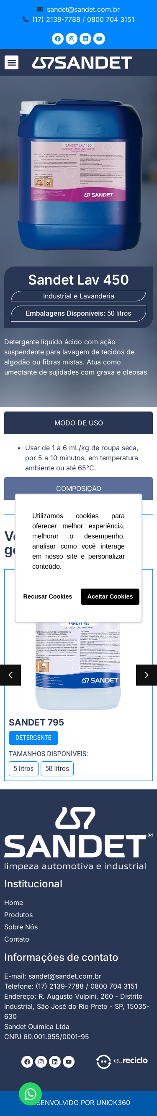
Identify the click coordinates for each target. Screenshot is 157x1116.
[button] (11, 62)
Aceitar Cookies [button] (110, 597)
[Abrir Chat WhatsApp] (30, 1093)
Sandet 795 (36, 722)
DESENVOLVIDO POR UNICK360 (78, 1102)
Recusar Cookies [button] (47, 597)
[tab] (78, 423)
